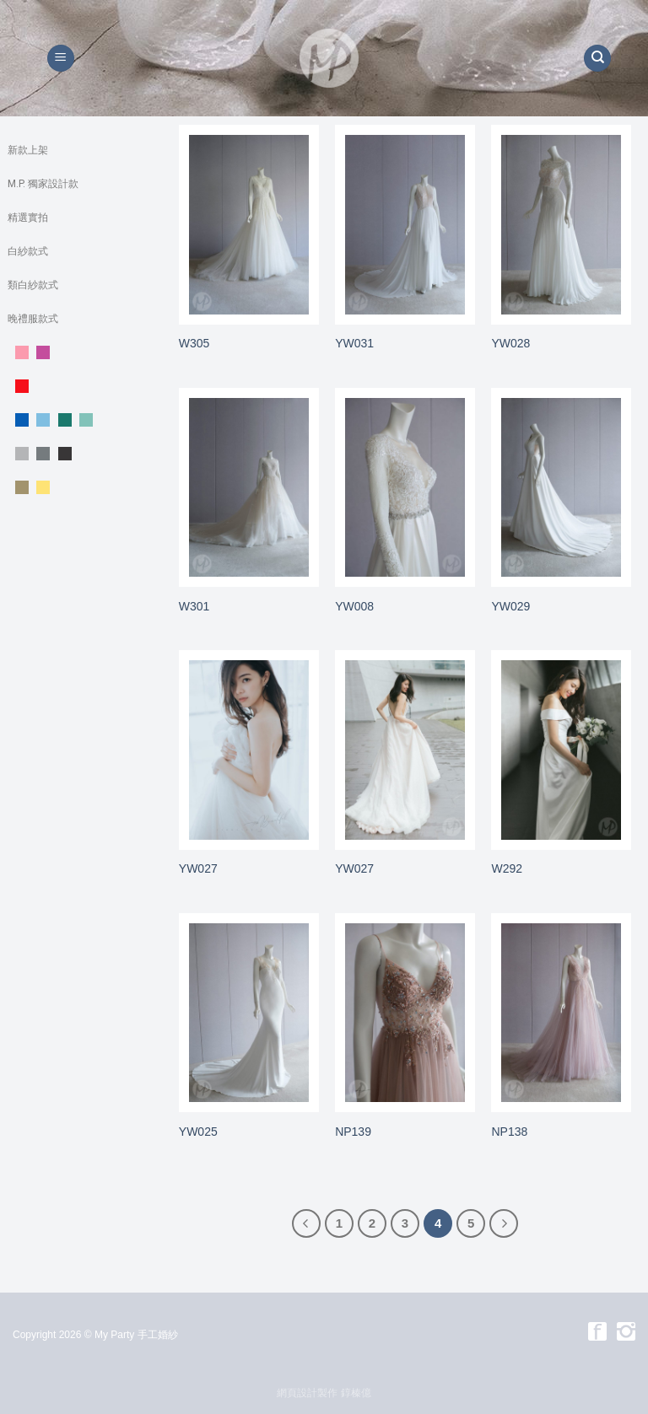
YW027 (198, 868)
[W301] (249, 488)
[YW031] (405, 225)
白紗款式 (28, 251)
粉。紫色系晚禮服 (80, 352)
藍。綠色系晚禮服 (80, 420)
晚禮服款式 (33, 319)
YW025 (198, 1131)
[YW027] (249, 750)
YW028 (510, 343)
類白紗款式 (33, 285)
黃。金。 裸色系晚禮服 (80, 487)
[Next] (503, 1223)
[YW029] (561, 488)
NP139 (353, 1131)
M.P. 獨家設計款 (43, 184)
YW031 (354, 343)
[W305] (249, 225)
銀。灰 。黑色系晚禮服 (80, 453)
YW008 (354, 606)
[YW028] (561, 225)
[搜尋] (597, 59)
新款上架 (28, 150)
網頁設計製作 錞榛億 (323, 1393)
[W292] (561, 750)
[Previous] (306, 1223)
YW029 (510, 606)
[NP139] (405, 1013)
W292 (506, 868)
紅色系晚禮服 (80, 386)
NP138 (509, 1131)
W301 (194, 606)
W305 (194, 343)
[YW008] (405, 488)
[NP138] (561, 1013)
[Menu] (60, 59)
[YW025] (249, 1013)
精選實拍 (28, 217)
